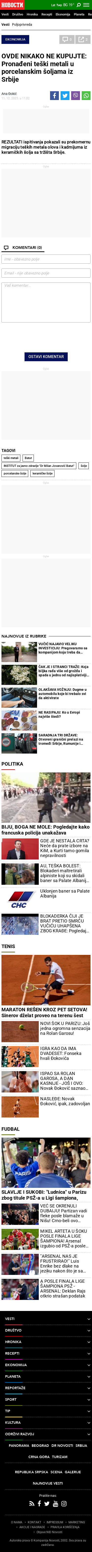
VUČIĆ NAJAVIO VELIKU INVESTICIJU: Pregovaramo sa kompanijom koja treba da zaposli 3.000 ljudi (63, 648)
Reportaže (48, 1388)
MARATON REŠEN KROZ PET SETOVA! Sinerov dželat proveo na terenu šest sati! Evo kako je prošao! (44, 1015)
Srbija (81, 1445)
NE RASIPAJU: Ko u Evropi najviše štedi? (59, 714)
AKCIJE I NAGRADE (32, 1527)
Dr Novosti (62, 1445)
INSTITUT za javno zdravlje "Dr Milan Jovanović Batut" (39, 466)
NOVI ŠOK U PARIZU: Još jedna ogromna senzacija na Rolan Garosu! (65, 1028)
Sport (48, 1399)
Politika (12, 764)
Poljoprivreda (22, 24)
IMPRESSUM (55, 1522)
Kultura (48, 1422)
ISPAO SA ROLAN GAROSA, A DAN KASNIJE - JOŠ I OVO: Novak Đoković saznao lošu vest (62, 1081)
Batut (28, 458)
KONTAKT (34, 1522)
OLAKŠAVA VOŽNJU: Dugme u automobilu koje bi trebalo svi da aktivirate (63, 694)
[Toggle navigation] (86, 5)
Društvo (17, 14)
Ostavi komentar (46, 356)
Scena (56, 1472)
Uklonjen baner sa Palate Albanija (65, 893)
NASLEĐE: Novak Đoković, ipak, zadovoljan (65, 1101)
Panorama (19, 1445)
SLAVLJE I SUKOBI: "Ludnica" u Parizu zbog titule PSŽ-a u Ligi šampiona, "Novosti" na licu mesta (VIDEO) (43, 1198)
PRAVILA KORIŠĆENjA (65, 1527)
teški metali (11, 458)
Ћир (59, 5)
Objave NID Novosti (49, 1532)
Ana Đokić (9, 94)
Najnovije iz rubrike (23, 636)
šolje (84, 466)
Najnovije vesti (48, 1483)
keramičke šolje (43, 473)
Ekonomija (63, 14)
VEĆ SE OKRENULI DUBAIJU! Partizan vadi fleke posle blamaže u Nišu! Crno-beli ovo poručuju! (63, 1213)
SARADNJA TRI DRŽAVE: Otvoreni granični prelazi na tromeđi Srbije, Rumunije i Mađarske (61, 739)
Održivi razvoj (48, 1434)
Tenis (8, 946)
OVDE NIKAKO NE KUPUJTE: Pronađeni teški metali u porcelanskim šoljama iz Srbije (44, 67)
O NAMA (16, 1522)
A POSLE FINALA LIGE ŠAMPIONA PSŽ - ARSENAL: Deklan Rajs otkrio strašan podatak (62, 1288)
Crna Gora (39, 1457)
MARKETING (76, 1522)
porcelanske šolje (15, 473)
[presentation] (46, 336)
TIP (48, 1411)
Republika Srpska (31, 1472)
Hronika (32, 14)
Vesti (5, 14)
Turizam (59, 1457)
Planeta (79, 14)
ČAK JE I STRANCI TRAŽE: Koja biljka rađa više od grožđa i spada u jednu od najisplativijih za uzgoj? (64, 671)
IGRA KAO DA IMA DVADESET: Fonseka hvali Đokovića (60, 1053)
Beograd (40, 1445)
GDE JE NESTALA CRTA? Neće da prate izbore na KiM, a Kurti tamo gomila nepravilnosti (64, 848)
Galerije (73, 1472)
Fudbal (10, 1129)
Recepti (46, 14)
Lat (53, 5)
